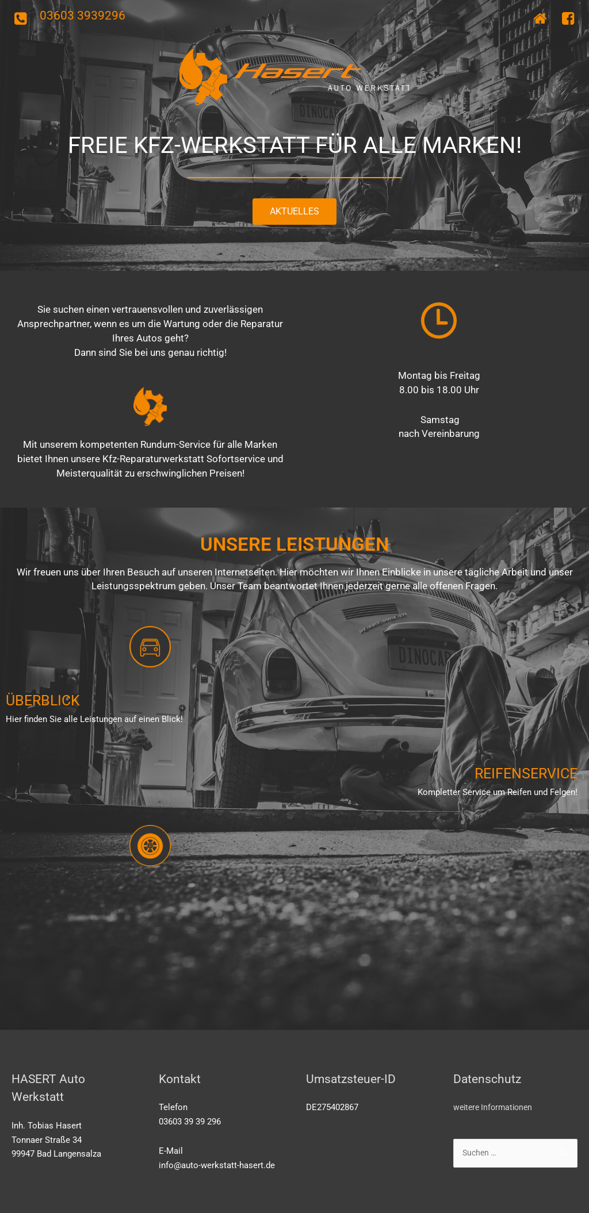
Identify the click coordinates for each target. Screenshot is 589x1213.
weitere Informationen (495, 1107)
